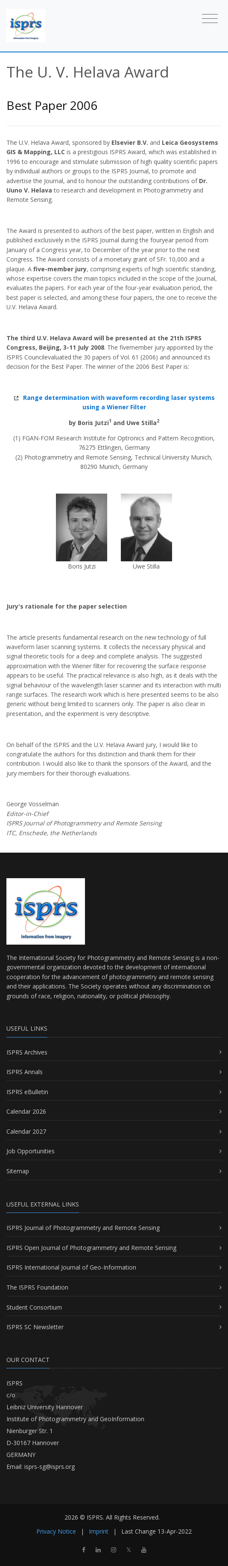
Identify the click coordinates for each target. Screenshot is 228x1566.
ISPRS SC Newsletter (35, 1327)
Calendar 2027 (26, 1131)
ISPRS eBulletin (27, 1092)
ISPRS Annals (24, 1072)
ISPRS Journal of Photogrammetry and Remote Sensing (83, 1228)
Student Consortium (34, 1307)
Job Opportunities (30, 1151)
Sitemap (17, 1171)
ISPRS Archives (26, 1052)
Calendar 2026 (26, 1111)
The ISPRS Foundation (37, 1287)
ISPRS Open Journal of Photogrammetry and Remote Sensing (91, 1248)
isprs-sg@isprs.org (49, 1467)
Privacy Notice (56, 1531)
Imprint (98, 1531)
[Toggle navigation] (210, 18)
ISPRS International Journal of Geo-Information (71, 1267)
